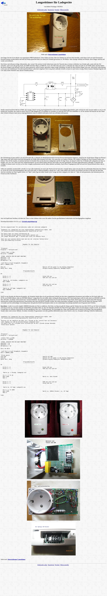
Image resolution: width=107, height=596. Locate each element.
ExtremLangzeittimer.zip (29, 221)
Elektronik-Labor (42, 10)
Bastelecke (51, 10)
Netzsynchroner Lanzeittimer (57, 54)
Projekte (57, 10)
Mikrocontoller (64, 10)
